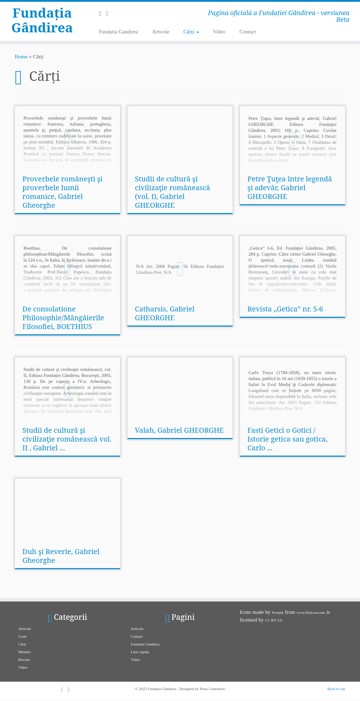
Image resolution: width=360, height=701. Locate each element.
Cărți (191, 31)
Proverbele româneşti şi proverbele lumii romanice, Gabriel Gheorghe (62, 194)
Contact (247, 31)
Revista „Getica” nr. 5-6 (285, 310)
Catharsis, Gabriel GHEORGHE (164, 315)
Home (21, 58)
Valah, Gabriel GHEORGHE (179, 432)
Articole (160, 31)
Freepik (278, 614)
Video (219, 31)
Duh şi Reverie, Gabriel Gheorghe (60, 557)
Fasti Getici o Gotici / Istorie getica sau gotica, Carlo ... (288, 440)
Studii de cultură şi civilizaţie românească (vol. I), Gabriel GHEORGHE (172, 194)
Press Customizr (212, 690)
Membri (24, 653)
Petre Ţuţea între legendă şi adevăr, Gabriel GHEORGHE (290, 189)
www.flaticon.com (311, 614)
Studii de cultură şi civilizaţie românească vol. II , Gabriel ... (66, 440)
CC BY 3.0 (273, 622)
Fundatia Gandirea (118, 31)
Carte (22, 638)
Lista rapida (140, 653)
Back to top (336, 690)
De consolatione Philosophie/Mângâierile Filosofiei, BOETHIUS (63, 319)
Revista (24, 661)
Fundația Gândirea (42, 22)
